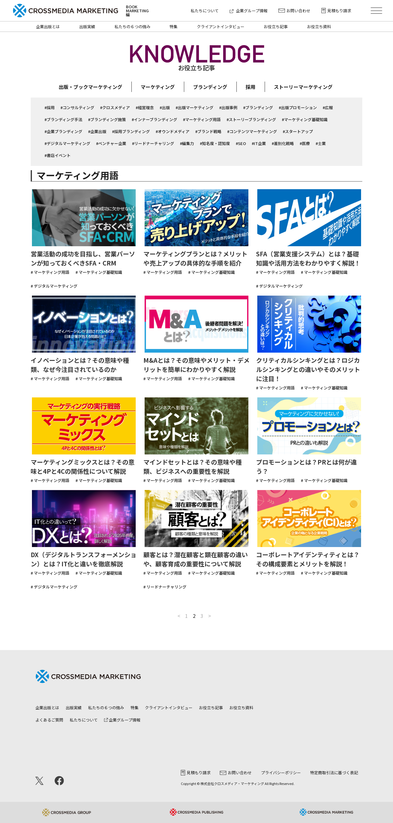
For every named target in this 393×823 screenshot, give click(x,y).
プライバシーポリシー (281, 772)
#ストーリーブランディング (251, 119)
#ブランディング (258, 107)
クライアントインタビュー (220, 26)
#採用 (50, 107)
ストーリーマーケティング (303, 86)
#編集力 (187, 143)
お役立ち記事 (276, 26)
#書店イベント (58, 155)
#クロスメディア (115, 107)
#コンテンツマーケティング (252, 131)
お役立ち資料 (319, 26)
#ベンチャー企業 (111, 143)
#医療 (305, 143)
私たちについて (205, 10)
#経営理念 (145, 107)
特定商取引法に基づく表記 (334, 772)
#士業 (321, 143)
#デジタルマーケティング (67, 143)
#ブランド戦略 (208, 131)
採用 (250, 86)
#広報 (328, 107)
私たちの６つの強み (132, 26)
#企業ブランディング (63, 131)
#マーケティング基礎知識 (305, 119)
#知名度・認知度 (215, 143)
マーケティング (158, 86)
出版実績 (87, 26)
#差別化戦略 (283, 143)
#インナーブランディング (154, 119)
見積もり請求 (336, 10)
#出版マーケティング (194, 107)
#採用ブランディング (131, 131)
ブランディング (210, 86)
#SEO (241, 143)
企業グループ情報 (248, 10)
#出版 (165, 107)
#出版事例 (228, 107)
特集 (173, 26)
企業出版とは (48, 26)
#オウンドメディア (172, 131)
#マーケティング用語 (202, 119)
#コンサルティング (77, 107)
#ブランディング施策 (107, 119)
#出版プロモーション (298, 107)
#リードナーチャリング (153, 143)
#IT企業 (259, 143)
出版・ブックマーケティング (90, 86)
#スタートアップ (298, 131)
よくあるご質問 (49, 720)
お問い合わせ (294, 10)
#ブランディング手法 (63, 119)
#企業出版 (97, 131)
